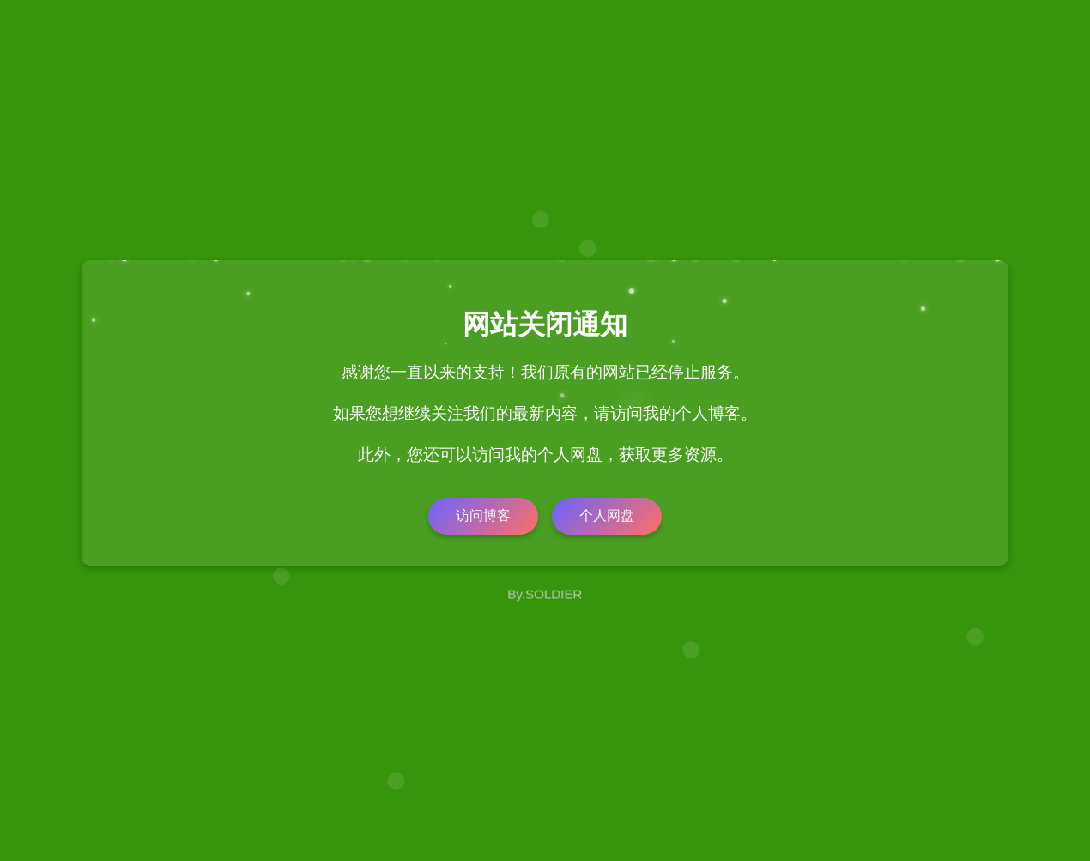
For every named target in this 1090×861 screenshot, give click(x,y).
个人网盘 (606, 515)
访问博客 (483, 515)
